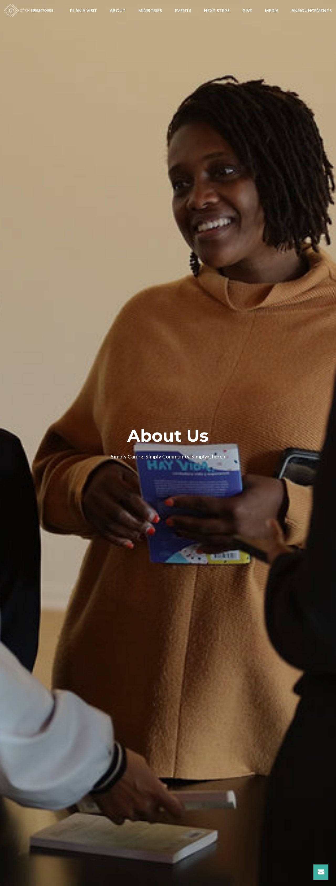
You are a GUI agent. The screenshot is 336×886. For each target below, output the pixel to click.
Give (247, 10)
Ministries (150, 10)
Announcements (311, 10)
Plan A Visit (83, 10)
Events (183, 10)
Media (272, 10)
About (118, 10)
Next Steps (217, 10)
